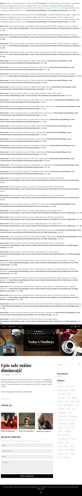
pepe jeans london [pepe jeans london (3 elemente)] (63, 434)
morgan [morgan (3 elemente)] (60, 426)
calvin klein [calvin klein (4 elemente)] (61, 396)
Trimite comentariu (27, 475)
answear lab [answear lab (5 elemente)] (69, 385)
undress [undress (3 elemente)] (73, 452)
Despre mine (11, 325)
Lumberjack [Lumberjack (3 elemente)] (73, 415)
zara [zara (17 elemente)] (59, 456)
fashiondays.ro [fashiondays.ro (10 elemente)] (68, 404)
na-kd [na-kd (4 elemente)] (67, 426)
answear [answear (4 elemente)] (60, 385)
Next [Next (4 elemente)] (72, 426)
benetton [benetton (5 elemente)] (73, 389)
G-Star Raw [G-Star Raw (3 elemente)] (61, 408)
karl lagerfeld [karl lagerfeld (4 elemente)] (62, 411)
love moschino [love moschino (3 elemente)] (62, 415)
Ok (41, 492)
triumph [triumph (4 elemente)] (60, 452)
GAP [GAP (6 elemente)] (68, 408)
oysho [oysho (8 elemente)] (60, 430)
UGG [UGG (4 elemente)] (66, 452)
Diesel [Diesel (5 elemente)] (60, 400)
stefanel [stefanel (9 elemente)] (71, 445)
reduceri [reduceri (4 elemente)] (73, 437)
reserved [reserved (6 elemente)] (60, 441)
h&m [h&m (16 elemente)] (73, 408)
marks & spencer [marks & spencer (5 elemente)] (70, 419)
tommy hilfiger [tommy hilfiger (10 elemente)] (70, 449)
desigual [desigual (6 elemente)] (74, 396)
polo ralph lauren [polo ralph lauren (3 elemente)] (63, 437)
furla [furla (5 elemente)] (76, 404)
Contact (20, 325)
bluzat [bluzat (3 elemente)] (69, 393)
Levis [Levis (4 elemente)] (69, 411)
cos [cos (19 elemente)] (68, 396)
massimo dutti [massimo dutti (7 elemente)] (62, 422)
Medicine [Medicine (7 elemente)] (72, 422)
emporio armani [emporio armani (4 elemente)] (75, 400)
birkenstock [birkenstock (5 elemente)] (61, 393)
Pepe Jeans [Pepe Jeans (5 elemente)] (67, 430)
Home (4, 325)
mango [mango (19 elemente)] (60, 419)
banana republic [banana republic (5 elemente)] (63, 389)
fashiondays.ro (37, 378)
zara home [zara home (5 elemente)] (66, 456)
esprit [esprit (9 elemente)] (59, 404)
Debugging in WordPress (53, 8)
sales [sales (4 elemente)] (67, 441)
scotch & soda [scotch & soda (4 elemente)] (62, 445)
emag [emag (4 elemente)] (66, 400)
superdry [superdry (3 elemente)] (60, 449)
